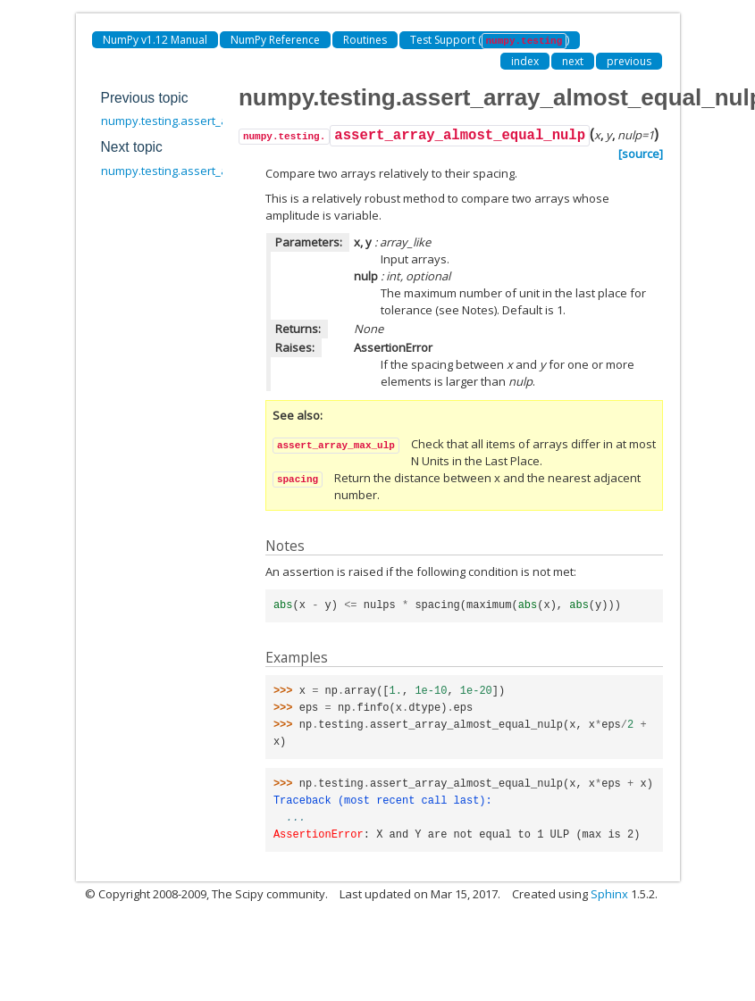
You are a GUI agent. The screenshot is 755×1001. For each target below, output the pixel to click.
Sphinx (609, 894)
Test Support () (490, 40)
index (525, 61)
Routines (365, 39)
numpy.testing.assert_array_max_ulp (201, 171)
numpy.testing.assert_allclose (181, 121)
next (572, 61)
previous (629, 61)
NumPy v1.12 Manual (155, 39)
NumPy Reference (275, 39)
